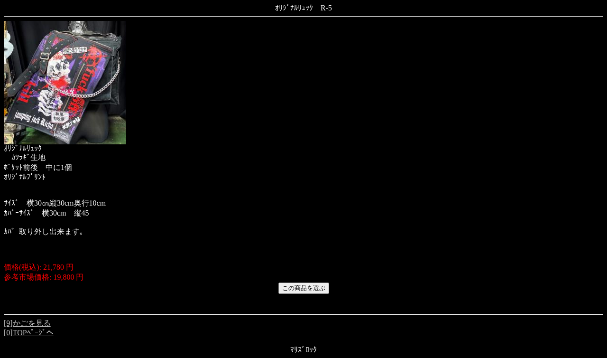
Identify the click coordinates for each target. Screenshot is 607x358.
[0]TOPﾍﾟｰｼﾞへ (29, 333)
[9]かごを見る (27, 323)
